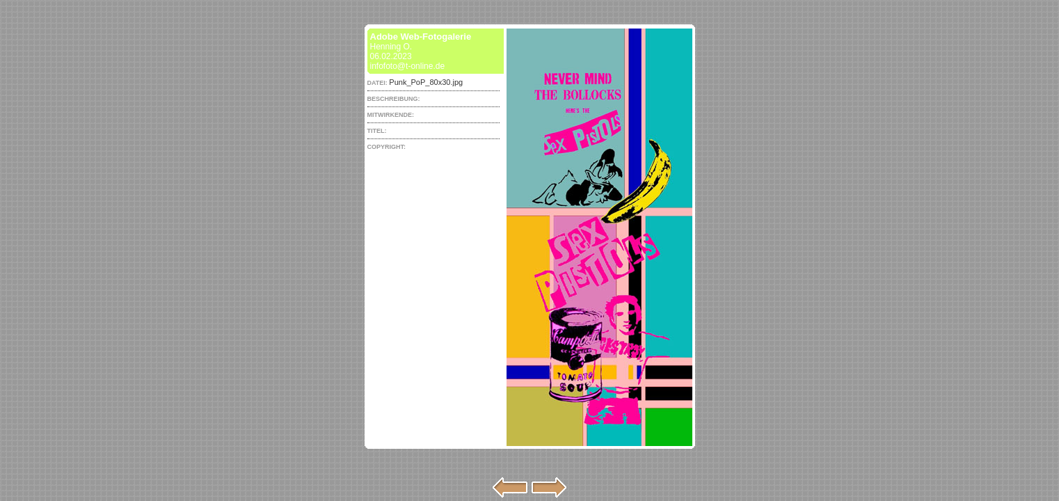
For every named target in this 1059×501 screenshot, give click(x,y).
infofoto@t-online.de (407, 66)
